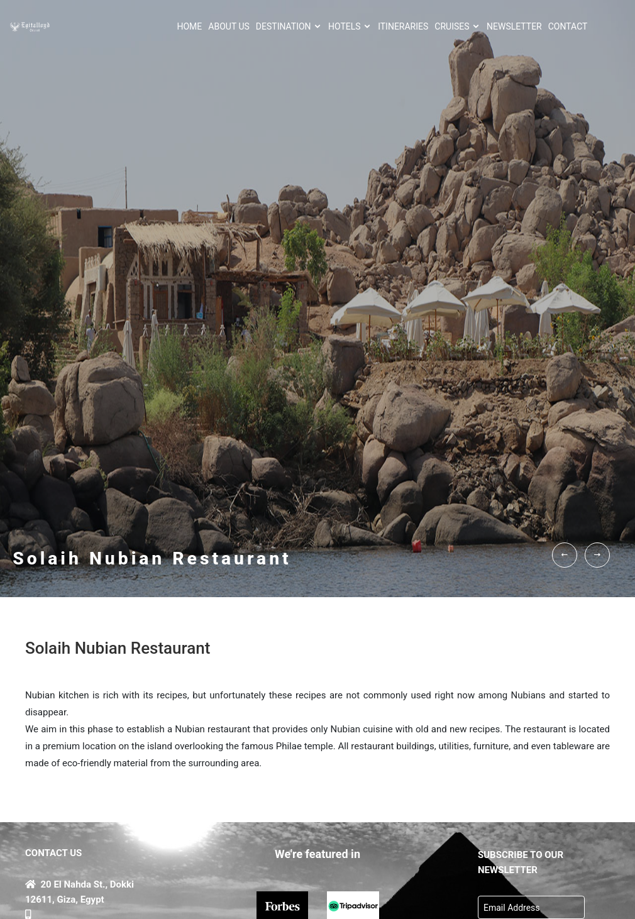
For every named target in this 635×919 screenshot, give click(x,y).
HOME (189, 26)
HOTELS (350, 26)
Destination (289, 26)
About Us (229, 26)
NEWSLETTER (514, 26)
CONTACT (568, 26)
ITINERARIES (403, 26)
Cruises (457, 26)
